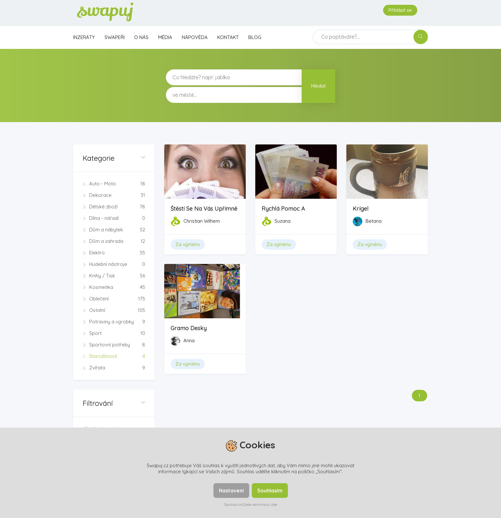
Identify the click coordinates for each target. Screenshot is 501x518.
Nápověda (195, 37)
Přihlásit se (400, 10)
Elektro (114, 253)
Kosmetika (114, 287)
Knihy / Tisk (114, 276)
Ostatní (114, 310)
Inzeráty (84, 37)
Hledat (318, 86)
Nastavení (231, 490)
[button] (114, 158)
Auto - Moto (114, 183)
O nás (141, 37)
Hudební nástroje (114, 264)
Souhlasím (269, 490)
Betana (374, 221)
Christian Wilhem (201, 221)
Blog (254, 37)
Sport (114, 333)
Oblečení (114, 299)
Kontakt (228, 37)
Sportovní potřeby (114, 345)
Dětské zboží (114, 207)
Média (165, 37)
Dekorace (114, 195)
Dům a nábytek (114, 230)
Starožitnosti (114, 356)
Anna (189, 340)
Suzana (282, 221)
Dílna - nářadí (114, 218)
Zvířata (114, 368)
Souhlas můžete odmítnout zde (250, 504)
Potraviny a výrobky (114, 322)
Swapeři (114, 37)
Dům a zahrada (114, 241)
